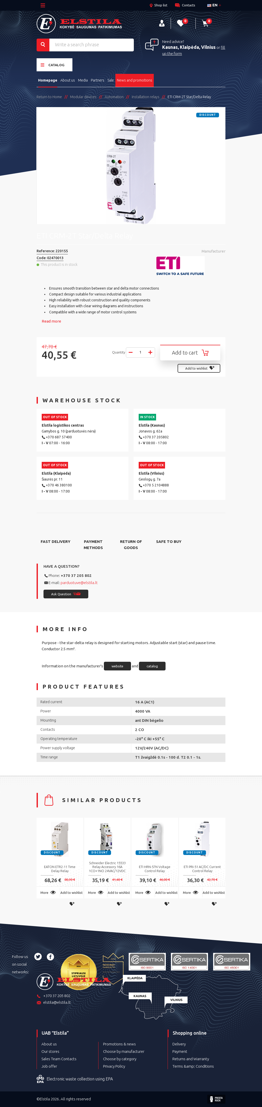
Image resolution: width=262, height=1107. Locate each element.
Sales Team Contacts (59, 1059)
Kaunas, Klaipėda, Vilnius (189, 47)
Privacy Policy (114, 1066)
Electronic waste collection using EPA (75, 1079)
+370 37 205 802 (76, 575)
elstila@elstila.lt (54, 1003)
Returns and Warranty (190, 1059)
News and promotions (134, 80)
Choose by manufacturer (123, 1051)
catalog (152, 666)
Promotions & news (119, 1044)
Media (83, 80)
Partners (97, 80)
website (117, 666)
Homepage (47, 80)
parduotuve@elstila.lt (79, 582)
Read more (51, 321)
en (212, 5)
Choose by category (119, 1059)
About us (67, 80)
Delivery (179, 1044)
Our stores (50, 1051)
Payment (179, 1051)
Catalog (52, 64)
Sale (110, 80)
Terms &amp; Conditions (193, 1066)
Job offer (49, 1066)
